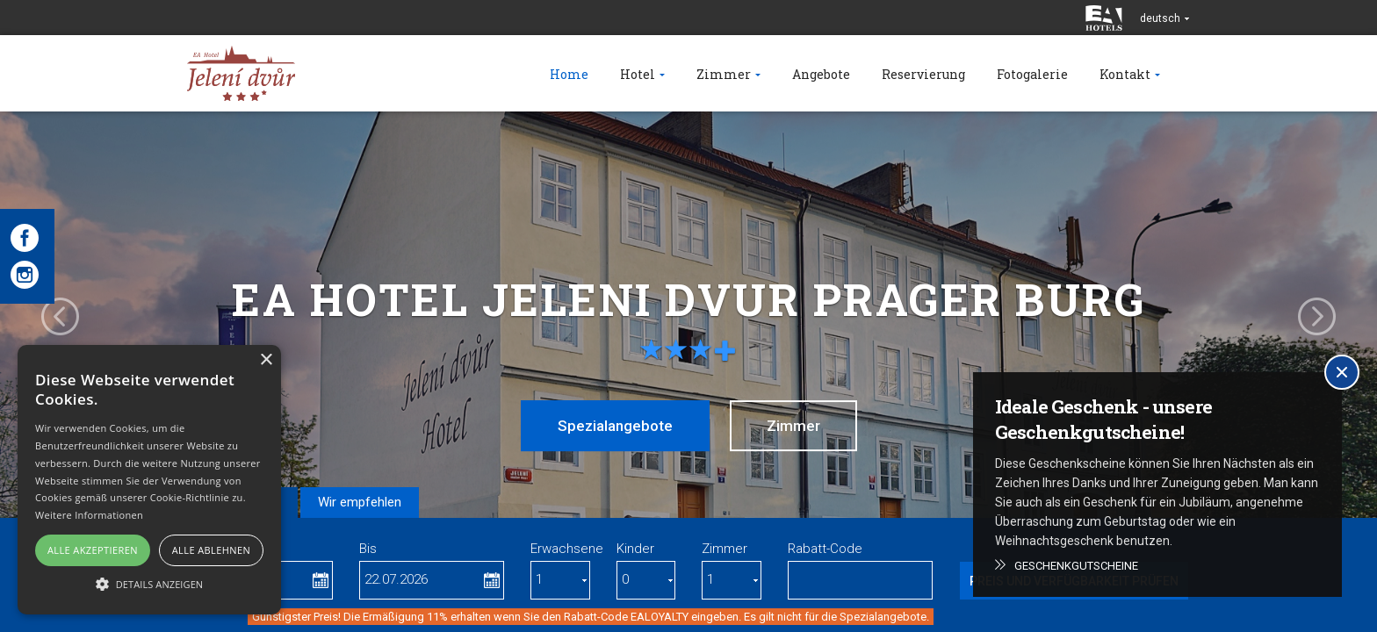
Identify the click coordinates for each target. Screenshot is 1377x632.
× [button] (265, 360)
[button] (149, 583)
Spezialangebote (615, 425)
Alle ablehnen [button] (211, 550)
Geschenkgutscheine (1076, 565)
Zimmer (793, 425)
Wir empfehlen (359, 502)
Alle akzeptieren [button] (92, 550)
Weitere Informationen (89, 514)
